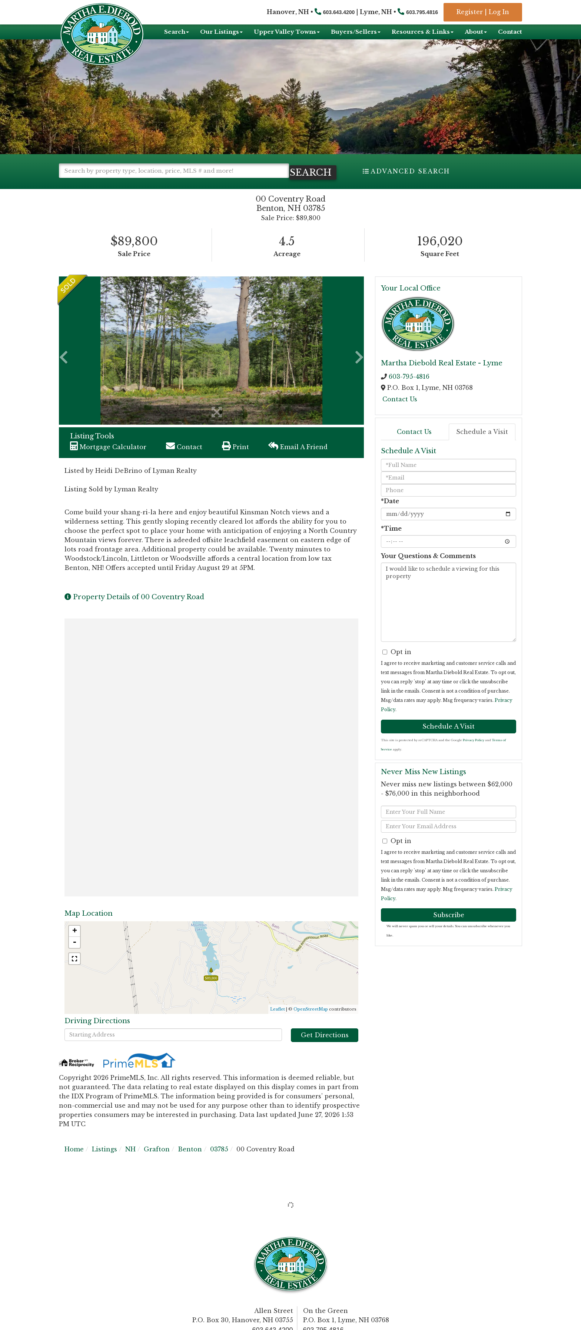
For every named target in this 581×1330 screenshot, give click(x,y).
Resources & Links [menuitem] (423, 31)
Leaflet (277, 1021)
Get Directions (325, 1047)
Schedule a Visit (482, 444)
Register (469, 12)
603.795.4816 (422, 12)
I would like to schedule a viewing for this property (448, 614)
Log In (499, 12)
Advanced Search (410, 171)
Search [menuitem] (176, 31)
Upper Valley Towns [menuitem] (287, 31)
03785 (219, 1161)
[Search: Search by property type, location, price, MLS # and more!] (174, 170)
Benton (190, 1161)
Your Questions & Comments (428, 568)
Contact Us (399, 411)
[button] (90, 185)
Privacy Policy (473, 752)
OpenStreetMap (310, 1021)
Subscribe (448, 927)
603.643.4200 (339, 12)
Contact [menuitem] (510, 31)
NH (130, 1161)
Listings (104, 1161)
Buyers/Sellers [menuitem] (356, 31)
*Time (391, 540)
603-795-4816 (409, 389)
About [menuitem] (476, 31)
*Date (390, 513)
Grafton (157, 1161)
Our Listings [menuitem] (221, 31)
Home (74, 1161)
